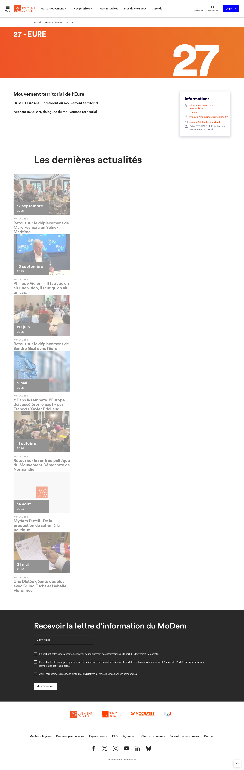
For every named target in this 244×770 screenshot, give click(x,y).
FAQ (115, 736)
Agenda (157, 8)
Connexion (198, 8)
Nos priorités (84, 8)
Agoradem (129, 736)
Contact (209, 736)
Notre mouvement (54, 8)
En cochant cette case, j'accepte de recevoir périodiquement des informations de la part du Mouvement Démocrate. (99, 654)
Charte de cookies (153, 736)
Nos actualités (109, 8)
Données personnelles (70, 736)
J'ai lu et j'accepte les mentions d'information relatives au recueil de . (88, 674)
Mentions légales (40, 736)
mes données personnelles (123, 674)
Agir (231, 8)
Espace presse (98, 736)
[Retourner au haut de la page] (237, 763)
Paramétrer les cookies (184, 736)
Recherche (213, 8)
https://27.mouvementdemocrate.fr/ (205, 117)
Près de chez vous (135, 8)
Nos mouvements (53, 22)
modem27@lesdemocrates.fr (203, 122)
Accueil (37, 22)
